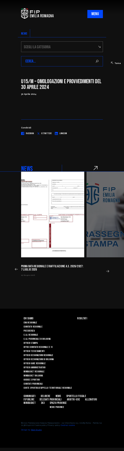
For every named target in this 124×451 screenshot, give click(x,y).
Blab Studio (36, 430)
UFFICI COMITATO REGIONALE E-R (38, 347)
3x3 (42, 403)
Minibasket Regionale (34, 371)
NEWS (24, 34)
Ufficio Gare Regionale (35, 363)
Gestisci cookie (68, 425)
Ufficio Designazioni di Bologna (39, 359)
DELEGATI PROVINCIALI (51, 399)
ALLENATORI (91, 399)
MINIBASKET (30, 403)
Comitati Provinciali (33, 383)
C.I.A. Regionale (31, 334)
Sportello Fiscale (76, 396)
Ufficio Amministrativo (34, 367)
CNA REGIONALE (30, 322)
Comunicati (29, 396)
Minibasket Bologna (33, 375)
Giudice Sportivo (32, 379)
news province (57, 407)
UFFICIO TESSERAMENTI (34, 351)
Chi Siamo (29, 318)
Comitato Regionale (33, 326)
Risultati (82, 318)
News (58, 396)
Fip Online (29, 399)
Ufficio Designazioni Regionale (38, 355)
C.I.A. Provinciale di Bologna (37, 339)
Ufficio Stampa (31, 343)
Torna (116, 63)
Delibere (45, 396)
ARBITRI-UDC (73, 399)
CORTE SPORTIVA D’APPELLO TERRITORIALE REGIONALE (48, 387)
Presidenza (29, 330)
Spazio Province (58, 403)
